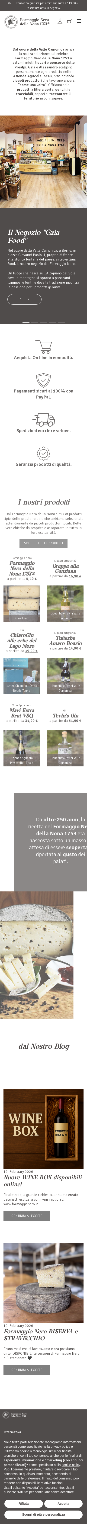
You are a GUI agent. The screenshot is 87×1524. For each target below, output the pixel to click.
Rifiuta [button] (24, 1503)
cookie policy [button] (71, 1465)
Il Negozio (24, 299)
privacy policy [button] (60, 1446)
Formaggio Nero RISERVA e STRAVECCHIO (40, 1335)
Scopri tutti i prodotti (43, 543)
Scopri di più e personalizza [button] (43, 1514)
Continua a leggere (26, 1216)
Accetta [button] (63, 1503)
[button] (26, 322)
